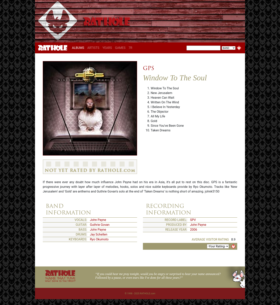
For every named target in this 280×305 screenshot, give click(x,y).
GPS (148, 68)
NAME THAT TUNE (60, 279)
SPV (193, 220)
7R (130, 48)
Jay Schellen (98, 234)
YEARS (107, 48)
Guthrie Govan (100, 225)
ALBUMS (79, 48)
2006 (193, 229)
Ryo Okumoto (99, 239)
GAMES (120, 48)
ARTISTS (93, 48)
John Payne (98, 220)
